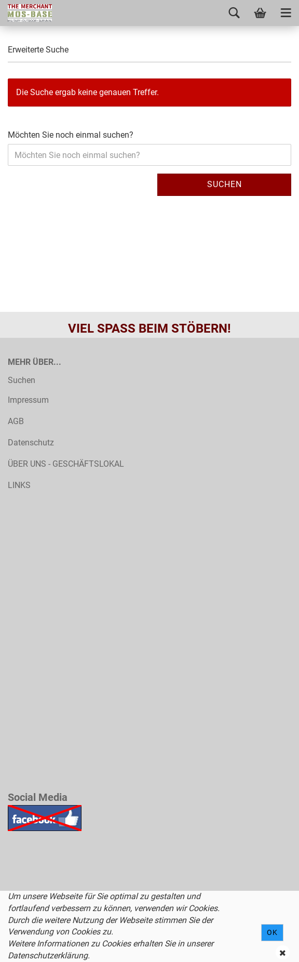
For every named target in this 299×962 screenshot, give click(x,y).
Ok (272, 932)
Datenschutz (31, 442)
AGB (16, 421)
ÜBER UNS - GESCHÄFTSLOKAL (66, 464)
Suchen (224, 184)
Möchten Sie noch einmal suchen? (70, 135)
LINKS (19, 485)
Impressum (28, 400)
